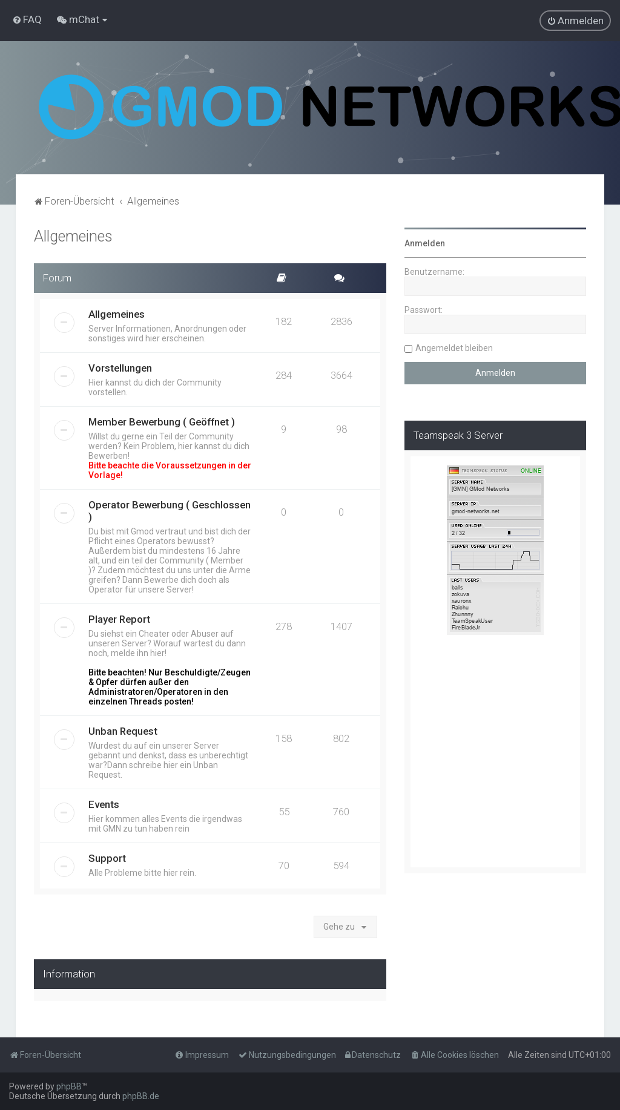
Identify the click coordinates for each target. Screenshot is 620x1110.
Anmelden (424, 243)
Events (103, 804)
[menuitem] (27, 19)
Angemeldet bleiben (454, 348)
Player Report (119, 619)
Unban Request (122, 731)
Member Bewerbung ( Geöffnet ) (161, 422)
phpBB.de (140, 1096)
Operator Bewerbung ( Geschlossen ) (169, 511)
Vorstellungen (120, 368)
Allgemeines (73, 236)
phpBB (69, 1086)
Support (107, 858)
